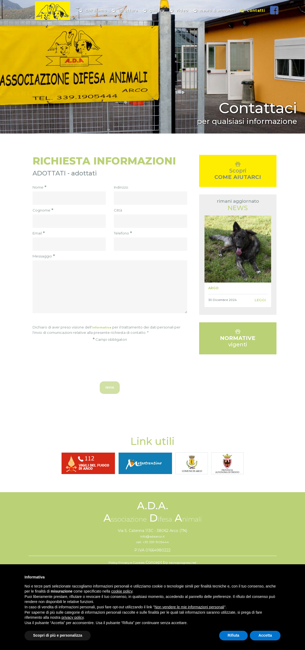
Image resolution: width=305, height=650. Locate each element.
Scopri (238, 174)
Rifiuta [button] (233, 635)
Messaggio (44, 256)
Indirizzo (121, 187)
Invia (110, 389)
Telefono (123, 233)
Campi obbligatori (110, 339)
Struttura (125, 10)
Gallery (153, 10)
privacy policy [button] (73, 617)
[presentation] (109, 359)
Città (118, 210)
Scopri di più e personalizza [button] (57, 635)
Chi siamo (93, 10)
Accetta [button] (265, 635)
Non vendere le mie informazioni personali (189, 607)
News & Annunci (214, 10)
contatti (252, 10)
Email (39, 233)
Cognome (43, 210)
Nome (39, 187)
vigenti (237, 347)
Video (179, 10)
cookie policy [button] (121, 591)
